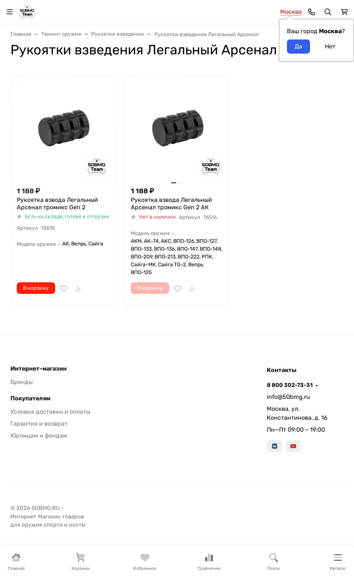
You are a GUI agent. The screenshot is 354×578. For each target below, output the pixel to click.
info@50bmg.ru (288, 396)
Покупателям (30, 398)
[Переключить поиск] (328, 12)
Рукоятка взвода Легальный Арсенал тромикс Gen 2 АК (171, 203)
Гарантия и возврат (38, 423)
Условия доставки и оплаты (50, 411)
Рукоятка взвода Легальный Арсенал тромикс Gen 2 (57, 203)
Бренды (21, 381)
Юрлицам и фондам (38, 435)
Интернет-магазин (38, 369)
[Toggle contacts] (311, 12)
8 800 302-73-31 (290, 385)
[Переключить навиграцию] (9, 12)
